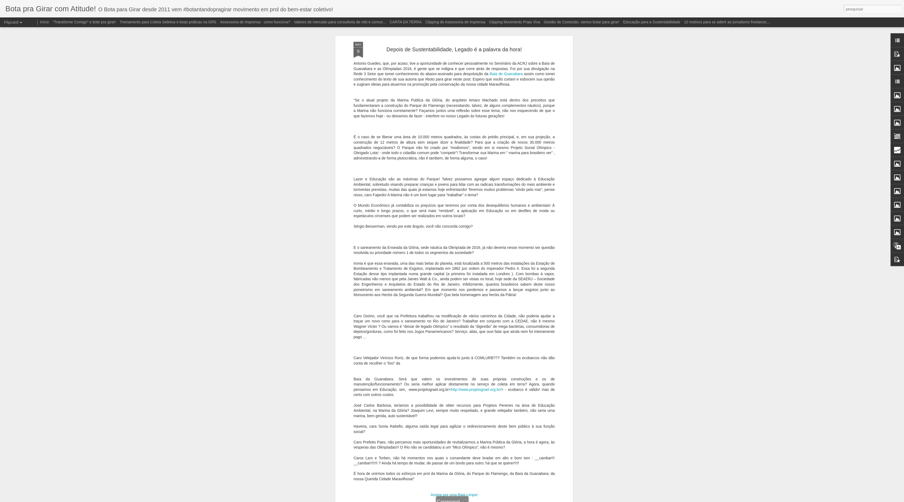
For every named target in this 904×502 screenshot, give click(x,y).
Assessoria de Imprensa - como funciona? (255, 22)
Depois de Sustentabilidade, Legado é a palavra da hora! (454, 45)
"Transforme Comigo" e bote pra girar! (84, 22)
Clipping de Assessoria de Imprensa (455, 22)
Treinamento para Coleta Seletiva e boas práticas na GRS (168, 22)
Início (44, 22)
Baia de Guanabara (506, 69)
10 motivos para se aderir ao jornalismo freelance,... (727, 22)
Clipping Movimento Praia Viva (514, 22)
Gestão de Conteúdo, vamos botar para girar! (581, 22)
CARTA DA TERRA (406, 22)
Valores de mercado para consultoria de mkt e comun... (340, 22)
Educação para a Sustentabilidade (651, 22)
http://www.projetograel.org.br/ (476, 385)
